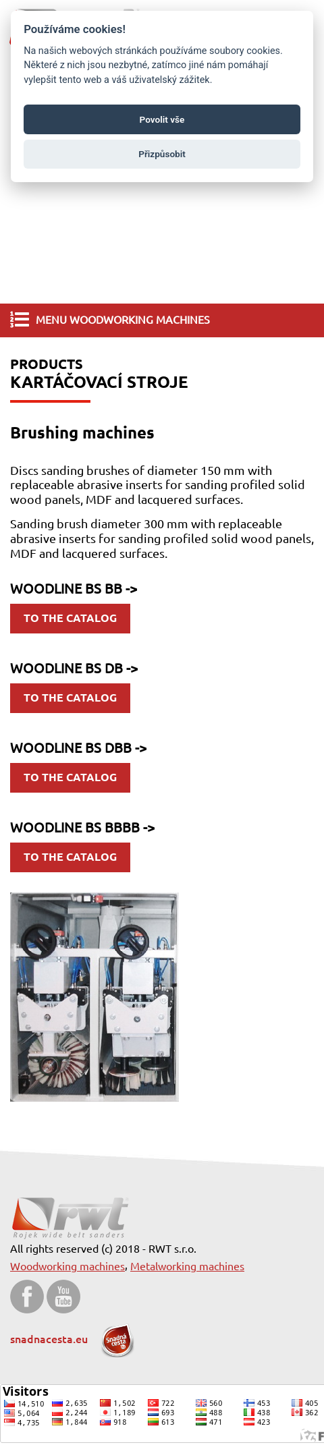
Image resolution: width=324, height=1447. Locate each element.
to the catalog (70, 618)
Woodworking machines (67, 1266)
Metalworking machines (187, 1266)
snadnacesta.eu (72, 1339)
